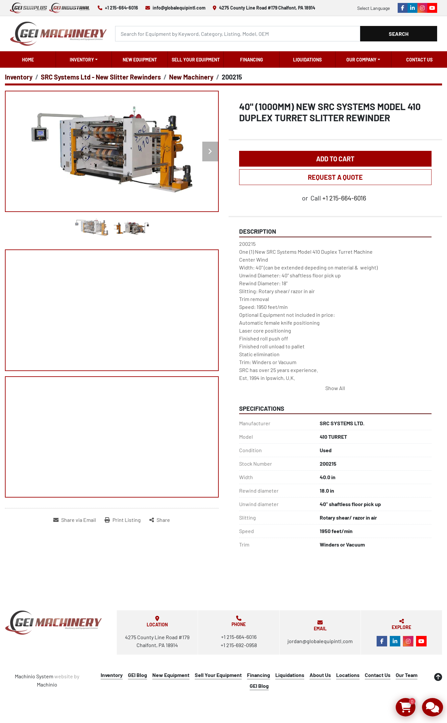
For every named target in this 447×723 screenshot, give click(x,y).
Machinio (47, 684)
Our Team (406, 675)
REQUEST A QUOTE (335, 177)
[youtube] (432, 8)
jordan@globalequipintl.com (320, 641)
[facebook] (403, 8)
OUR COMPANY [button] (361, 59)
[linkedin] (412, 8)
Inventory (82, 59)
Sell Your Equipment (196, 59)
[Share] (159, 520)
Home (28, 59)
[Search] (237, 33)
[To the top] (438, 677)
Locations (348, 675)
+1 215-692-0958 (239, 645)
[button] (84, 59)
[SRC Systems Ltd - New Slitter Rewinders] (101, 77)
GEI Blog (137, 675)
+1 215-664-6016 (121, 8)
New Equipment (140, 59)
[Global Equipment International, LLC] (53, 622)
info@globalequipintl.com (179, 8)
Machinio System (34, 676)
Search (399, 34)
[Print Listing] (122, 520)
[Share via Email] (74, 520)
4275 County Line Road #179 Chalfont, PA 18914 (267, 8)
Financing (251, 59)
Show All (335, 388)
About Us (320, 675)
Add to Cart (335, 159)
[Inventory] (19, 77)
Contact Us (419, 59)
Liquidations (307, 59)
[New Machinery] (191, 77)
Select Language (373, 8)
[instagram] (422, 8)
